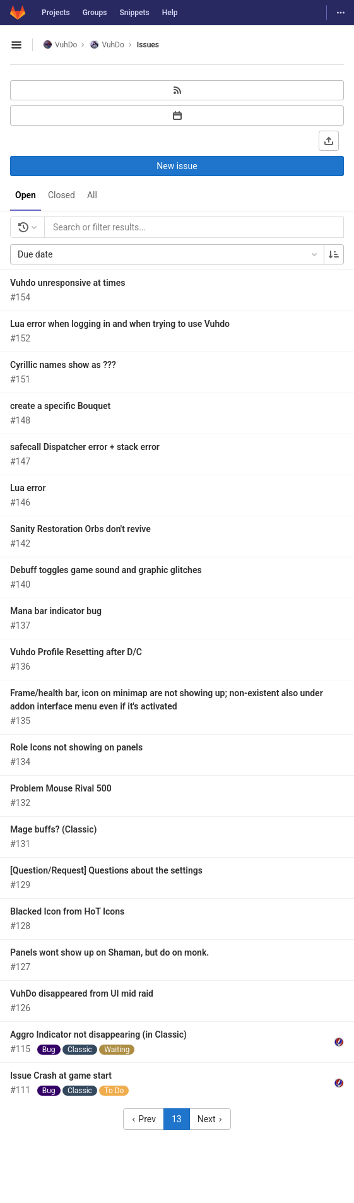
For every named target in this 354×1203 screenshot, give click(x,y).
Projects (56, 12)
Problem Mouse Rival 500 (61, 788)
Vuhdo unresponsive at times (67, 283)
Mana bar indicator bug (56, 611)
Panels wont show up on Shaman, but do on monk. (109, 952)
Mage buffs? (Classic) (53, 829)
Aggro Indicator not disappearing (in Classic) (98, 1034)
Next (210, 1119)
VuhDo (60, 44)
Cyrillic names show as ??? (63, 365)
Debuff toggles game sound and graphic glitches (106, 570)
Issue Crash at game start (61, 1075)
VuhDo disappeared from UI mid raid (81, 993)
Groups (95, 12)
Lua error (28, 488)
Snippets (134, 12)
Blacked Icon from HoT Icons (67, 911)
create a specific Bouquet (60, 406)
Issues (148, 44)
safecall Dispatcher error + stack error (85, 447)
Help (170, 12)
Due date (168, 254)
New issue (176, 166)
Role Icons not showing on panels (76, 747)
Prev (143, 1119)
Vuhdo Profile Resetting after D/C (76, 652)
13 (177, 1119)
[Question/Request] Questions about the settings (106, 870)
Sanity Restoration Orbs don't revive (80, 529)
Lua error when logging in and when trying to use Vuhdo (120, 324)
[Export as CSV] (329, 141)
